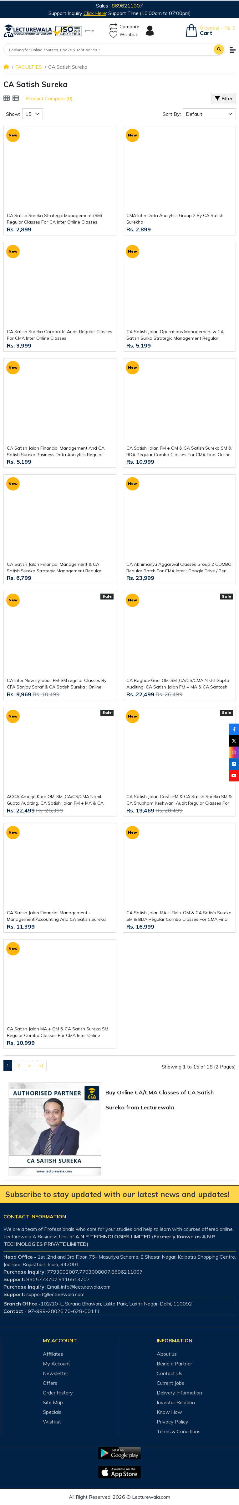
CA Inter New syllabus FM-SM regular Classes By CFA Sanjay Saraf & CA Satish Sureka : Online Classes (56, 684)
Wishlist (52, 1422)
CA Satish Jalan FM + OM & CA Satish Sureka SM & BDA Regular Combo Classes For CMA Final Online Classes (178, 451)
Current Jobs (170, 1383)
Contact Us (169, 1373)
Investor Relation (176, 1402)
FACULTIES (28, 67)
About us (167, 1354)
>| (41, 1065)
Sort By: (172, 114)
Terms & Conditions (179, 1431)
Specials (52, 1412)
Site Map (53, 1402)
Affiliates (53, 1354)
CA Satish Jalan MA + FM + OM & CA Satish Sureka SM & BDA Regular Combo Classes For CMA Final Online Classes (178, 916)
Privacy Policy (172, 1422)
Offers (50, 1383)
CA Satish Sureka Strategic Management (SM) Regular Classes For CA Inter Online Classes (54, 219)
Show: (13, 114)
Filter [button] (224, 98)
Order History (58, 1392)
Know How (169, 1412)
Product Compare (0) (49, 98)
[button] (233, 50)
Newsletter (55, 1373)
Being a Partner (174, 1363)
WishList (123, 34)
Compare (124, 27)
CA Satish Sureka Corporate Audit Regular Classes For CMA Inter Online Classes (59, 335)
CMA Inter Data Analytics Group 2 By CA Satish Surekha (174, 219)
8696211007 (127, 5)
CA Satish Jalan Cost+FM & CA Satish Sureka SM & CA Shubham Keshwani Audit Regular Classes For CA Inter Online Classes (179, 800)
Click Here (95, 13)
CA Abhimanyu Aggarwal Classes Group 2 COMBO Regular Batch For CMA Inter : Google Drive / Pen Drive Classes (178, 567)
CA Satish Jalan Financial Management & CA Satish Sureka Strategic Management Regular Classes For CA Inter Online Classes (54, 567)
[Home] (6, 67)
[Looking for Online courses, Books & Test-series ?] (109, 50)
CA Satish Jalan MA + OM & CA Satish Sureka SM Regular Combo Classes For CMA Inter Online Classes (57, 1032)
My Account (56, 1363)
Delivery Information (179, 1392)
